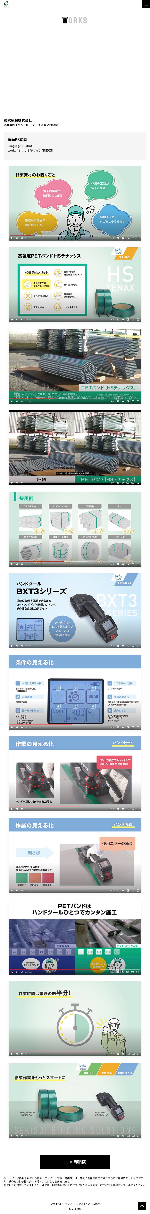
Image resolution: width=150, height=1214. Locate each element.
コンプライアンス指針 (88, 1203)
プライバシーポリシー (62, 1203)
